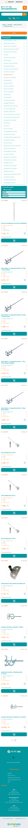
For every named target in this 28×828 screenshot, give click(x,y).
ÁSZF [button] (9, 782)
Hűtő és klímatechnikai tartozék (12, 114)
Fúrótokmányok (8, 80)
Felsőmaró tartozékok (9, 71)
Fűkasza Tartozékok (9, 89)
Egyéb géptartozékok (9, 66)
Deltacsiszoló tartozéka (9, 57)
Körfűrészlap (7, 123)
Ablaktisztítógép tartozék (10, 40)
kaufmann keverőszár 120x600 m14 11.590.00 (13, 717)
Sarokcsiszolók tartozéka (10, 160)
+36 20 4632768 (15, 808)
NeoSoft (23, 818)
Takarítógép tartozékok (9, 182)
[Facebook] (13, 758)
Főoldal (4, 24)
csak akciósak (8, 189)
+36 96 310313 (15, 792)
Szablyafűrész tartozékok (10, 165)
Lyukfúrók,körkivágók (9, 140)
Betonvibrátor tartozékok (10, 52)
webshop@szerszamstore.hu (15, 802)
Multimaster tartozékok (9, 148)
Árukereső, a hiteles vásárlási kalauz (13, 762)
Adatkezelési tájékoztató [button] (14, 777)
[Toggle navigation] (25, 8)
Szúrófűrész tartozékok (10, 180)
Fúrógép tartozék (8, 83)
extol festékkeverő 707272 (8, 538)
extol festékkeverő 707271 (8, 495)
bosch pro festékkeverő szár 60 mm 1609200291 (14, 223)
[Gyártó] (14, 192)
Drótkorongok (7, 60)
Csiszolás (6, 54)
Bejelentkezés (19, 1)
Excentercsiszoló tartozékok (11, 69)
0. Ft (18, 18)
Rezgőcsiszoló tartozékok (10, 157)
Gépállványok (7, 94)
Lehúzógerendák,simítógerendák (12, 137)
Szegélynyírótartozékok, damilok (12, 174)
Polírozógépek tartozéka (10, 151)
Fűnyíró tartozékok (8, 91)
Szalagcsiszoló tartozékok (10, 168)
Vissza (14, 33)
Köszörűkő (6, 125)
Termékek (9, 24)
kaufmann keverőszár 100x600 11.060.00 (12, 627)
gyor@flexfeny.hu (15, 794)
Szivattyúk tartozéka (9, 177)
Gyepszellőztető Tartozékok (11, 106)
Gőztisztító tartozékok (9, 100)
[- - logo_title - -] (15, 740)
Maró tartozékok (8, 143)
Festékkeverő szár (8, 74)
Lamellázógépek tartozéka (10, 131)
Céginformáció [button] (11, 775)
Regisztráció (11, 1)
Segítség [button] (10, 773)
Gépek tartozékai (18, 24)
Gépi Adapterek (7, 97)
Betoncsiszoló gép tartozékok (11, 49)
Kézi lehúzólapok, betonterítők (11, 117)
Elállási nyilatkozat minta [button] (14, 779)
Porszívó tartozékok (9, 154)
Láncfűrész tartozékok (9, 134)
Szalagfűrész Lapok (9, 171)
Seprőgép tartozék (8, 162)
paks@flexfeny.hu (15, 810)
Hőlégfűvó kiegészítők (9, 111)
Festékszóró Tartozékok (10, 77)
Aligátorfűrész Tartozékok (10, 46)
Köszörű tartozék (8, 128)
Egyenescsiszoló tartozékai (10, 63)
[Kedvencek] (25, 234)
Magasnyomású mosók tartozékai (12, 145)
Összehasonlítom (6, 237)
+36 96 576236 (15, 800)
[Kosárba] (14, 240)
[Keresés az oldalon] (11, 14)
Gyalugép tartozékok (9, 103)
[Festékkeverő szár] (9, 8)
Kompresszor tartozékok (10, 120)
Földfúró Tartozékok (9, 86)
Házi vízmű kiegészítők (9, 108)
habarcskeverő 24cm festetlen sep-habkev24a (13, 583)
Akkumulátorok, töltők (9, 43)
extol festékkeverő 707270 (8, 452)
